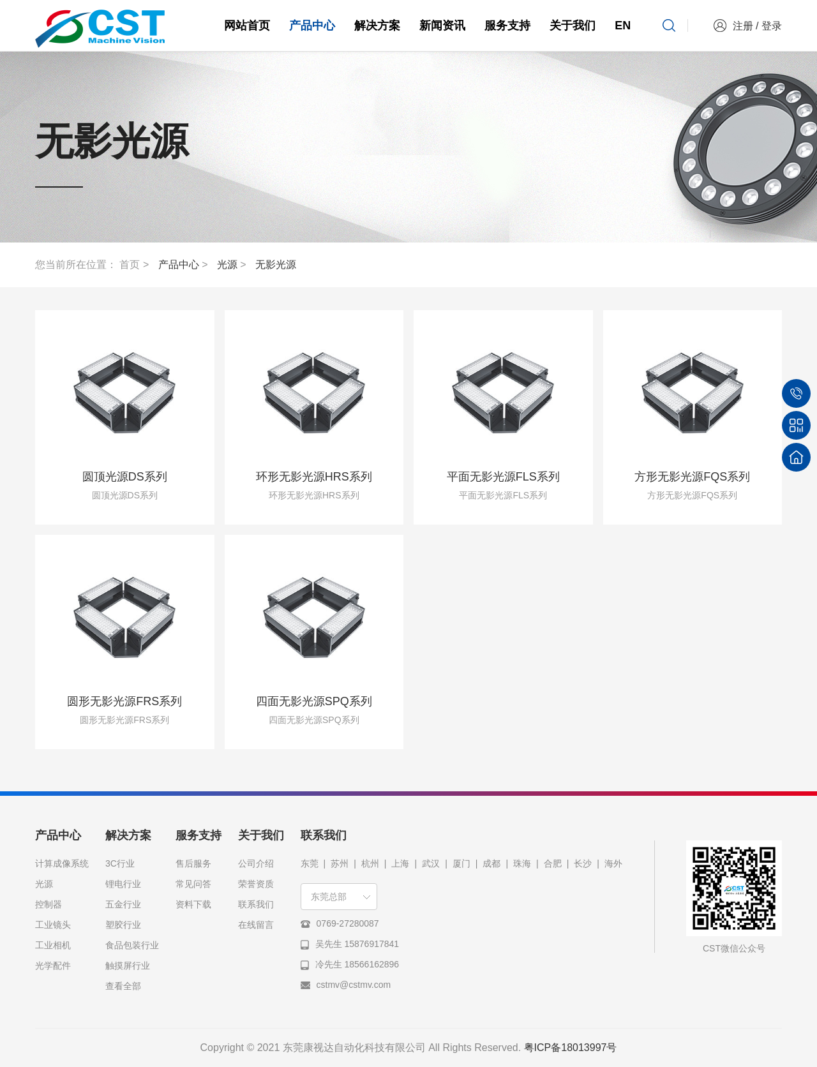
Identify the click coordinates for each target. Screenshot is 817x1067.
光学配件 (53, 965)
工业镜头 (53, 925)
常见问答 (193, 884)
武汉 (431, 863)
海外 (613, 863)
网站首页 (247, 25)
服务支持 (507, 25)
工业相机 (53, 945)
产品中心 (312, 25)
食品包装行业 (132, 945)
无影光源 (275, 264)
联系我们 (256, 904)
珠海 (522, 863)
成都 (491, 863)
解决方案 (377, 25)
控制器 (48, 904)
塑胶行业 (123, 925)
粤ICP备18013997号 (570, 1047)
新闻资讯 (442, 25)
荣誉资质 (256, 884)
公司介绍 (256, 863)
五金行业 (123, 904)
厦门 (461, 863)
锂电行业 (123, 884)
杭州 (370, 863)
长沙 (583, 863)
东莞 (310, 863)
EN (623, 25)
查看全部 (123, 986)
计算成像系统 (62, 863)
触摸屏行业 (127, 965)
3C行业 (120, 863)
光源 (227, 264)
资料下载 (193, 904)
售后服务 (193, 863)
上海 (400, 863)
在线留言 (256, 925)
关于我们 (573, 25)
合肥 (553, 863)
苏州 (340, 863)
